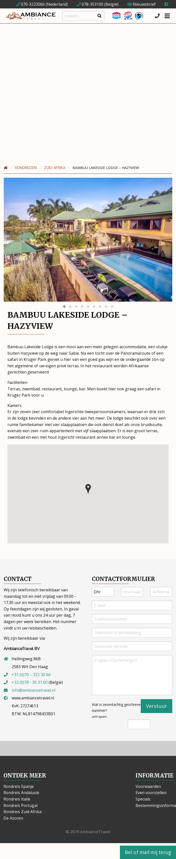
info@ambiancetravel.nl (33, 690)
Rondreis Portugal (20, 805)
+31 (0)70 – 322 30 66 (31, 674)
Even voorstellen (151, 792)
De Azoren (13, 818)
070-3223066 (30, 4)
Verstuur (156, 706)
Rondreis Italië (16, 799)
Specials (143, 799)
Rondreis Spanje (18, 786)
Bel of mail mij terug (148, 852)
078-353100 (90, 4)
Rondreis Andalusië (21, 792)
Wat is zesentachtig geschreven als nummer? (120, 710)
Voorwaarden (148, 786)
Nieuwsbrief (141, 4)
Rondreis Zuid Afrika (22, 811)
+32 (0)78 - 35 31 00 (30, 682)
